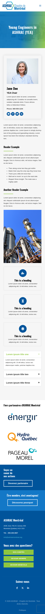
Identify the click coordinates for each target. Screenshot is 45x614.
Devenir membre (18, 558)
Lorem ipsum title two (17, 374)
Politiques (22, 610)
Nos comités (18, 552)
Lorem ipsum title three (18, 383)
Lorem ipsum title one (17, 354)
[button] (22, 354)
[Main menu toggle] (40, 5)
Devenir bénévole (18, 565)
